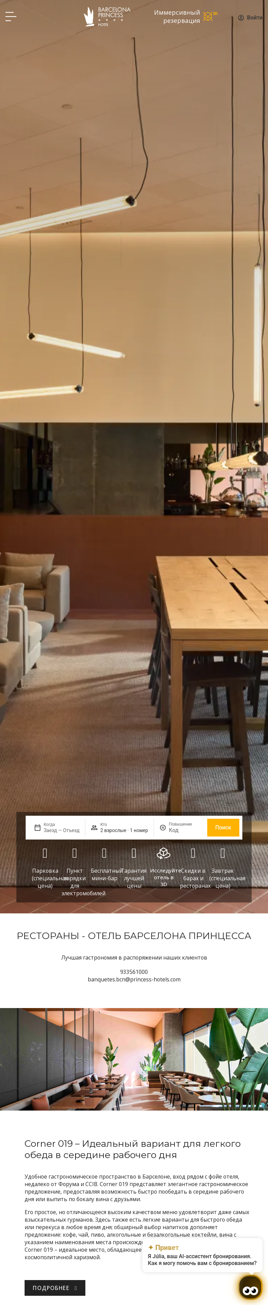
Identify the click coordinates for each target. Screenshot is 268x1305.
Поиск (223, 827)
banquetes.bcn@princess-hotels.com (134, 979)
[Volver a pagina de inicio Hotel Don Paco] (107, 16)
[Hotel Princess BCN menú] (10, 16)
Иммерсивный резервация (177, 16)
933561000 (134, 972)
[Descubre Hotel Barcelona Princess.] (55, 1288)
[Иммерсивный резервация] (210, 16)
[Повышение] (185, 830)
